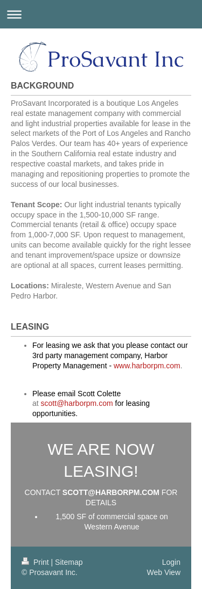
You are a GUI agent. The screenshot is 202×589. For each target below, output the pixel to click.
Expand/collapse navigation (101, 14)
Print (36, 562)
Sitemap (68, 562)
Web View (163, 572)
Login (171, 562)
